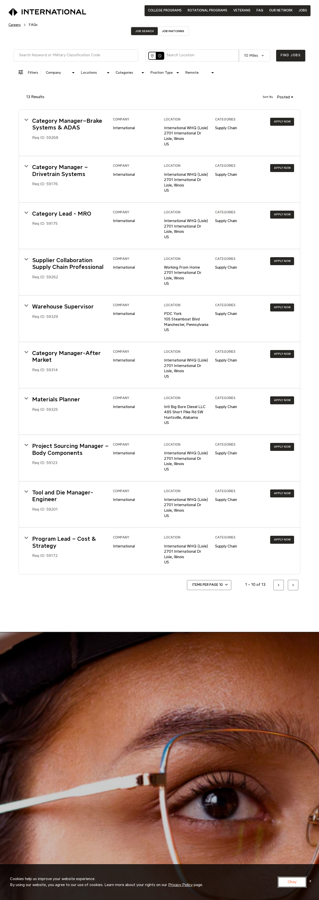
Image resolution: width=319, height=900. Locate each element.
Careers (14, 25)
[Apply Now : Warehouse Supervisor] (282, 307)
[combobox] (76, 55)
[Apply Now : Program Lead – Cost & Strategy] (282, 540)
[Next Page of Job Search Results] (293, 585)
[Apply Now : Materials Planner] (282, 400)
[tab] (144, 31)
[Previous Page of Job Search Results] (278, 585)
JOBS (303, 10)
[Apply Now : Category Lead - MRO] (282, 215)
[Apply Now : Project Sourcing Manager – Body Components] (282, 447)
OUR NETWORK (281, 10)
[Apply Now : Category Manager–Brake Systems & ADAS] (282, 122)
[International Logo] (35, 10)
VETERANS (241, 10)
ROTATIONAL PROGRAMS (207, 10)
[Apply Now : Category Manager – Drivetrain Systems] (282, 168)
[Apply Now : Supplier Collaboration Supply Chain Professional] (282, 261)
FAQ (259, 10)
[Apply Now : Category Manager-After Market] (282, 354)
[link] (159, 133)
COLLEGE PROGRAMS (165, 10)
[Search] (290, 55)
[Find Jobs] (290, 55)
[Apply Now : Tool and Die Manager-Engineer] (282, 493)
